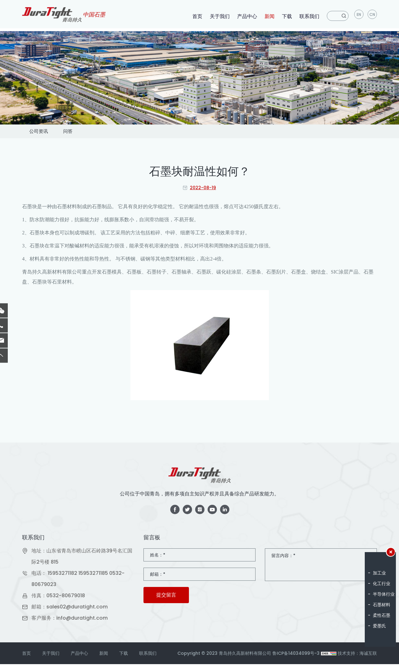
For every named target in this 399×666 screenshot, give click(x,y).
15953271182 (62, 575)
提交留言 (166, 596)
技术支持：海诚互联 (357, 655)
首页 (196, 16)
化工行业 (381, 583)
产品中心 (246, 16)
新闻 (269, 16)
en (358, 15)
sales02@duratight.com (77, 608)
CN (372, 15)
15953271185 (93, 575)
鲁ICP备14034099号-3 (296, 655)
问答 (86, 132)
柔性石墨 (381, 615)
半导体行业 (384, 594)
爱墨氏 (379, 626)
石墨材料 (381, 605)
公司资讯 (44, 132)
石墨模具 (112, 273)
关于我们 (219, 16)
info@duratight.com (82, 619)
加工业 (379, 573)
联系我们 (308, 16)
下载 (286, 16)
